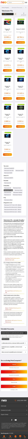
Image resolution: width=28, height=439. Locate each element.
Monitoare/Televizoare (17, 7)
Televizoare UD (7, 187)
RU (15, 436)
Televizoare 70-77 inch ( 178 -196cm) (12, 205)
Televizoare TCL (7, 190)
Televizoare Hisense (17, 194)
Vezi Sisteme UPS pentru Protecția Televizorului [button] (13, 321)
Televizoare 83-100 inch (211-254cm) (12, 207)
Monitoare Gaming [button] (5, 338)
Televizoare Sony (18, 190)
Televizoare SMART (8, 177)
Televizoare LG (7, 194)
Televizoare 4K (7, 182)
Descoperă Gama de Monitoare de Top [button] (13, 291)
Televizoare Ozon (17, 187)
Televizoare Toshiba (17, 192)
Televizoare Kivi (7, 192)
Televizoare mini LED (8, 170)
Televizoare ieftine (8, 200)
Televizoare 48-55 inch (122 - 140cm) (12, 211)
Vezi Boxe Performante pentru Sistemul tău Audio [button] (12, 259)
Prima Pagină (5, 7)
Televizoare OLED (8, 172)
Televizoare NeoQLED (9, 168)
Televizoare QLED (20, 170)
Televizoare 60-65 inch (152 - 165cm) (12, 209)
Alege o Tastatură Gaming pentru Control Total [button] (13, 308)
